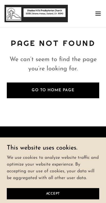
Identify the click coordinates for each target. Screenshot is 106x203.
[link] (36, 13)
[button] (98, 13)
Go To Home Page (53, 90)
